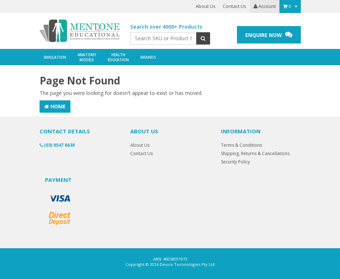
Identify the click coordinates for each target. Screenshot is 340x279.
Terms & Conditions (241, 145)
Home (55, 106)
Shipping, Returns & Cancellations (255, 153)
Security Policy (235, 162)
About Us (206, 6)
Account (265, 6)
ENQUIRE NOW (268, 34)
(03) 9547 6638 (57, 145)
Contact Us (234, 6)
